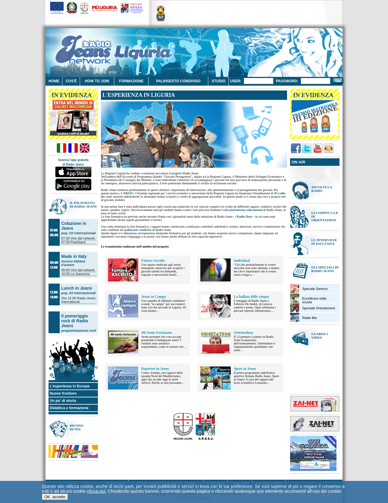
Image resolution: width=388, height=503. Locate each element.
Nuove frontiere (63, 393)
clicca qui (96, 491)
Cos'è (71, 81)
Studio (218, 81)
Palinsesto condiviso (178, 81)
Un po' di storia (63, 401)
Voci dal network (83, 238)
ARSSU (128, 193)
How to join (97, 81)
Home (53, 81)
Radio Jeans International (78, 300)
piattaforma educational (245, 210)
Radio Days (245, 216)
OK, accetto (54, 497)
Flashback (78, 242)
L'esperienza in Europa (69, 386)
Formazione (131, 81)
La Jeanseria (80, 274)
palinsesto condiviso (138, 230)
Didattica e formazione (69, 408)
